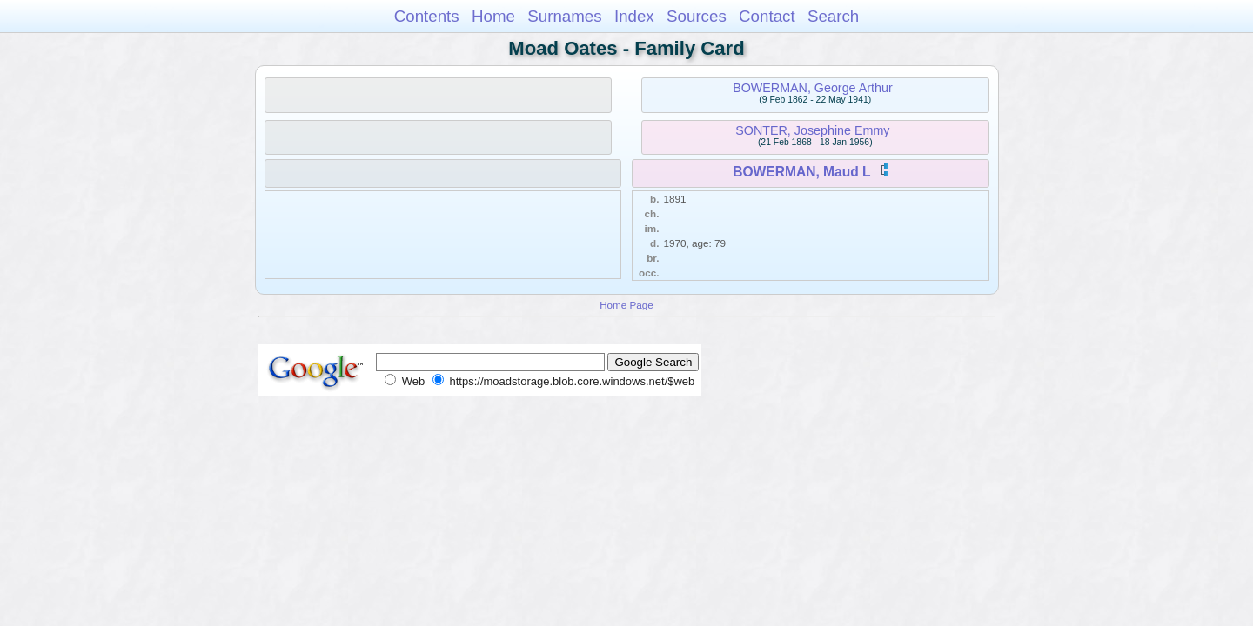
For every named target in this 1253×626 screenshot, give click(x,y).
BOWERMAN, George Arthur (813, 88)
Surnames (564, 16)
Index (634, 16)
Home (493, 16)
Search (833, 16)
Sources (697, 16)
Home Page (626, 304)
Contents (426, 16)
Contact (767, 16)
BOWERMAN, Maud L (801, 171)
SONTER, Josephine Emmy (812, 130)
